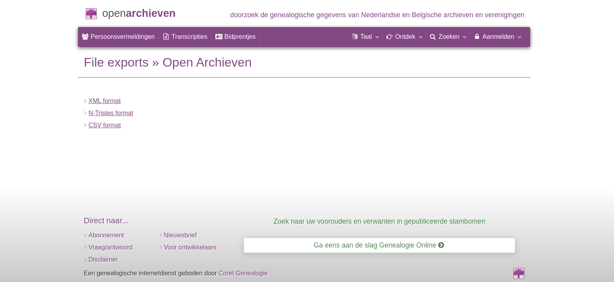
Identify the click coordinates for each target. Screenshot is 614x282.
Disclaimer (103, 259)
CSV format (104, 125)
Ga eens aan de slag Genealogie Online (379, 245)
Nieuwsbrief (180, 235)
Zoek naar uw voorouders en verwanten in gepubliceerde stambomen (380, 221)
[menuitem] (118, 37)
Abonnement (106, 235)
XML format (104, 101)
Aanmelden (497, 36)
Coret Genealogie (243, 273)
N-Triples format (110, 113)
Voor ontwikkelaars (190, 247)
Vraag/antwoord (110, 247)
